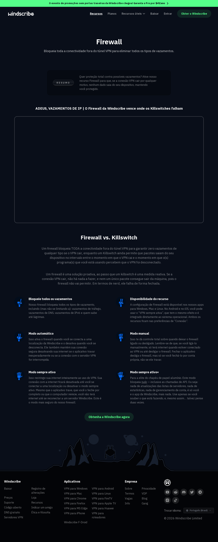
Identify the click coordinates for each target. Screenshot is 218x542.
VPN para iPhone (74, 513)
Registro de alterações (38, 490)
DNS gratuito (12, 512)
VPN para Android (103, 488)
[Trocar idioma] (198, 510)
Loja (33, 497)
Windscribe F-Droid (75, 522)
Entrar (168, 13)
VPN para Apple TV (104, 503)
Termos (129, 493)
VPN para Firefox (74, 503)
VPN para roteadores (98, 515)
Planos (112, 13)
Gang (145, 503)
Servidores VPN (13, 517)
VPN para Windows (76, 488)
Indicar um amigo (42, 507)
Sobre (128, 488)
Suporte (9, 502)
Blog (144, 498)
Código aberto (12, 507)
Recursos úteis (133, 13)
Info (127, 503)
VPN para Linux (101, 493)
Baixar (154, 13)
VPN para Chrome (75, 498)
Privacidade (149, 488)
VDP (144, 493)
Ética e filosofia (40, 512)
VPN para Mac (73, 493)
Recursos (96, 13)
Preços (8, 497)
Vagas (129, 498)
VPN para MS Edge (76, 508)
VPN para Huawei (103, 508)
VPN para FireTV (102, 498)
